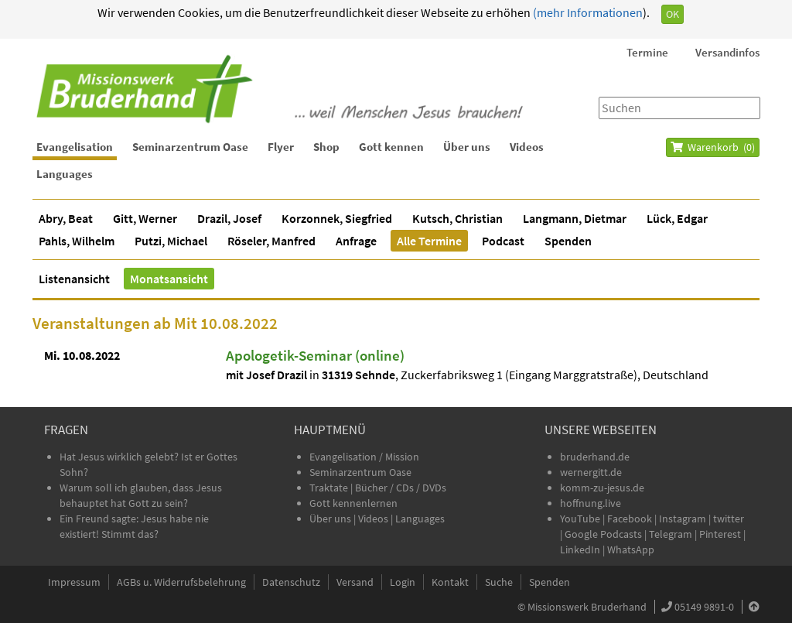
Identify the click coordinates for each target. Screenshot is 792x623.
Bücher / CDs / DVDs (400, 488)
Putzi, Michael (171, 240)
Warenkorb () (713, 147)
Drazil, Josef (229, 218)
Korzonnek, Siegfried (337, 218)
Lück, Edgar (677, 218)
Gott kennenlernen (353, 503)
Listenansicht (74, 278)
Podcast (503, 240)
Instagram (682, 518)
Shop (326, 146)
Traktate (329, 488)
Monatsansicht (169, 278)
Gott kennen (391, 146)
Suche (499, 582)
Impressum (74, 582)
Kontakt (450, 582)
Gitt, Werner (145, 218)
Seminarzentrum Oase (190, 146)
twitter (728, 518)
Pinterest (720, 534)
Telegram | (674, 534)
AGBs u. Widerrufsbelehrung (181, 582)
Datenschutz (291, 582)
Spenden (568, 240)
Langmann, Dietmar (574, 218)
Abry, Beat (66, 218)
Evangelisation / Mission (364, 457)
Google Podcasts (603, 534)
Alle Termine (429, 240)
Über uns (466, 146)
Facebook (629, 518)
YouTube (581, 518)
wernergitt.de (591, 472)
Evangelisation (74, 146)
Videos (527, 146)
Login (402, 582)
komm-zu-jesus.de (602, 488)
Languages (64, 173)
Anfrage (356, 240)
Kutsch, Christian (457, 218)
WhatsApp (630, 549)
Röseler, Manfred (271, 240)
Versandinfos (727, 52)
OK (672, 14)
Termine (647, 52)
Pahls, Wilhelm (76, 240)
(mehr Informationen (587, 12)
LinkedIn (580, 549)
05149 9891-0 (704, 607)
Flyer (281, 146)
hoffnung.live (590, 503)
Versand (355, 582)
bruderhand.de (595, 457)
